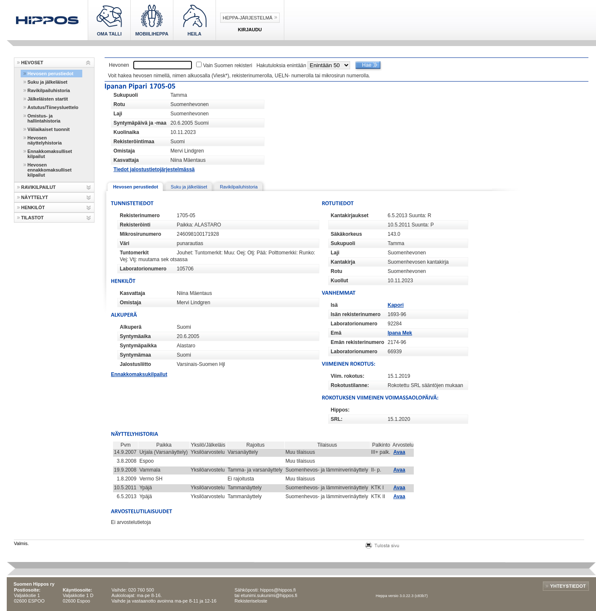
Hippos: (340, 410)
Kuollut (339, 281)
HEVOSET (32, 62)
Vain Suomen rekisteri (227, 65)
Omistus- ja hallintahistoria (43, 118)
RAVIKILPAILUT (38, 187)
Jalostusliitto (135, 364)
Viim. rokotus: (347, 376)
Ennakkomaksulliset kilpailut (49, 154)
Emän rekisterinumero (357, 342)
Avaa (399, 452)
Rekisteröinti (135, 225)
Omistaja (124, 151)
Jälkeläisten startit (47, 98)
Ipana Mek (400, 333)
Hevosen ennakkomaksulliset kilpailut (49, 169)
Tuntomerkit (134, 253)
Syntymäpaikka (138, 346)
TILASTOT (32, 217)
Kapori (396, 305)
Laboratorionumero (143, 269)
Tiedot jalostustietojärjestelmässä (154, 169)
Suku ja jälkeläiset (47, 82)
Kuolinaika (126, 132)
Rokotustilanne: (350, 385)
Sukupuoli (125, 95)
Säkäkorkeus (346, 234)
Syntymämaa (135, 355)
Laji (117, 114)
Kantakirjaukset (349, 215)
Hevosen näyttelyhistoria (44, 140)
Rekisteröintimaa (133, 142)
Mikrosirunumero (140, 234)
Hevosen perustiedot (50, 73)
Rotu (119, 104)
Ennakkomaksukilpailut (139, 374)
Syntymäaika (135, 336)
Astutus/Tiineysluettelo (52, 107)
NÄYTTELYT (34, 197)
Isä (334, 305)
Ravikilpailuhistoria (48, 90)
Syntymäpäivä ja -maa (139, 123)
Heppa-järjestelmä (247, 17)
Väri (124, 243)
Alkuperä (130, 327)
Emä (336, 333)
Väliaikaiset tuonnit (48, 129)
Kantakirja (343, 262)
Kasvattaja (126, 160)
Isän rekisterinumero (355, 314)
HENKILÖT (33, 207)
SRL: (336, 419)
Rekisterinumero (140, 215)
